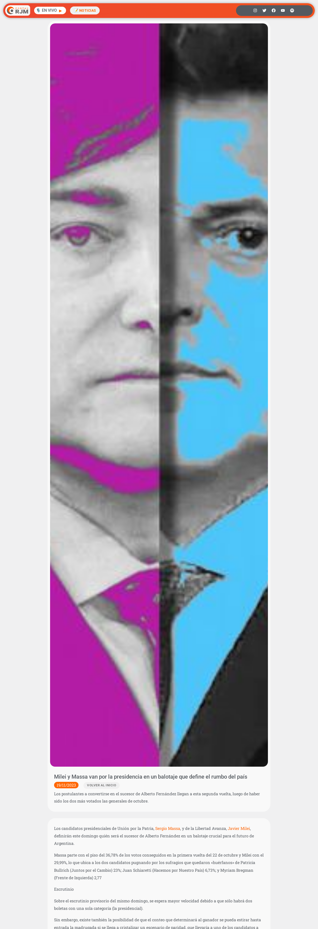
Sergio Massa (167, 828)
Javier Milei (239, 828)
